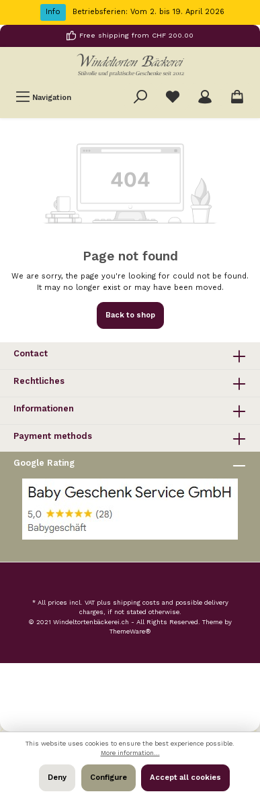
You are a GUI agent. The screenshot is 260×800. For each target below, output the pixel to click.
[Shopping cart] (237, 97)
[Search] (140, 97)
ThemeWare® (130, 631)
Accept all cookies (185, 777)
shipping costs (136, 602)
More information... (130, 752)
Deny (57, 777)
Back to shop (130, 315)
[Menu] (43, 97)
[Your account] (205, 97)
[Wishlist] (173, 97)
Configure (108, 777)
